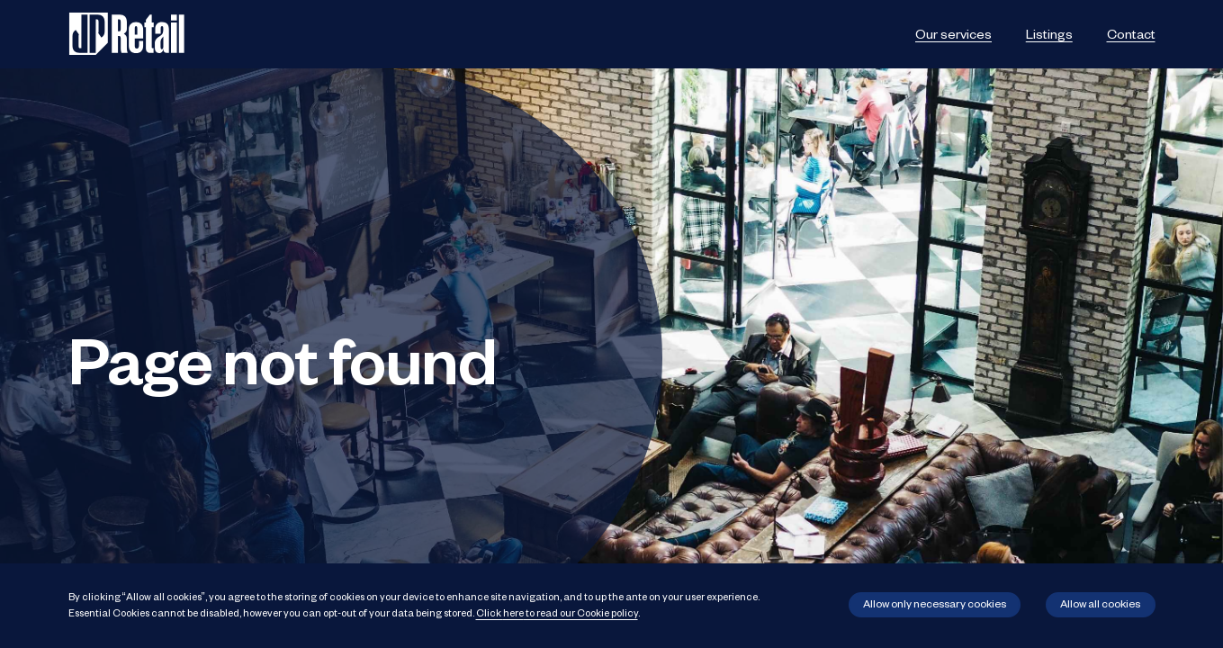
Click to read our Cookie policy (557, 612)
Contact (1131, 33)
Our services (953, 33)
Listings (1049, 33)
